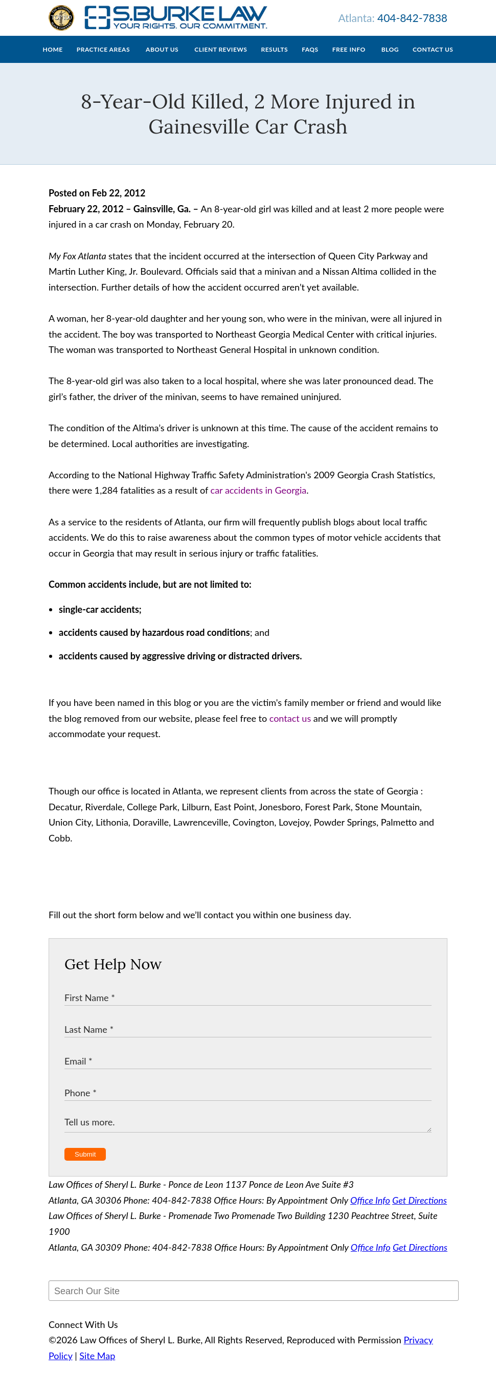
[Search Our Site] (254, 1301)
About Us (162, 59)
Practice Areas (103, 59)
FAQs (310, 59)
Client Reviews (220, 59)
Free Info (349, 59)
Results (274, 59)
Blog (390, 59)
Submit (85, 1164)
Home (53, 59)
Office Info (370, 1210)
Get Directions (419, 1210)
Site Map (97, 1365)
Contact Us (433, 59)
